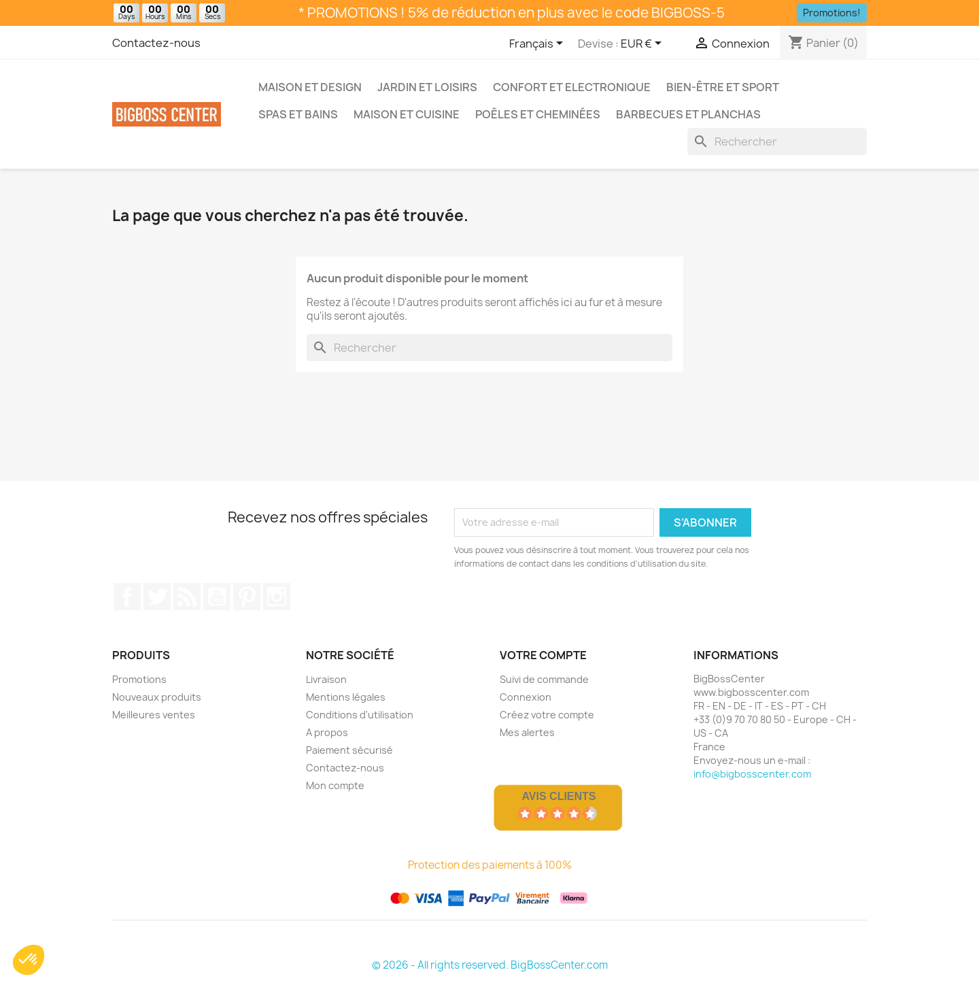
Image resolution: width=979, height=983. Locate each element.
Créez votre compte (547, 714)
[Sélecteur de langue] (538, 44)
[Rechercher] (777, 141)
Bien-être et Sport (722, 87)
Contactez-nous (156, 42)
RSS (187, 596)
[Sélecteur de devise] (643, 44)
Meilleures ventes (153, 714)
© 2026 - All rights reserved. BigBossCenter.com (490, 965)
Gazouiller (157, 596)
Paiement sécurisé (349, 750)
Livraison (326, 679)
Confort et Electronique (572, 87)
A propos (327, 732)
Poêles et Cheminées (537, 114)
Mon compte (335, 785)
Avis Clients (558, 796)
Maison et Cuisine (407, 114)
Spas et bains (298, 114)
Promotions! (832, 12)
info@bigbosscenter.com (752, 773)
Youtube (216, 596)
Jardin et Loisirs (427, 87)
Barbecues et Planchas (688, 114)
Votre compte (543, 655)
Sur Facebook (127, 596)
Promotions (139, 679)
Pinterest (246, 596)
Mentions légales (345, 696)
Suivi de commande (544, 679)
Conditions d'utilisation (359, 714)
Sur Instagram (276, 596)
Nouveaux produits (156, 696)
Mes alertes (527, 732)
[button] (28, 960)
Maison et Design (310, 87)
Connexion (525, 696)
